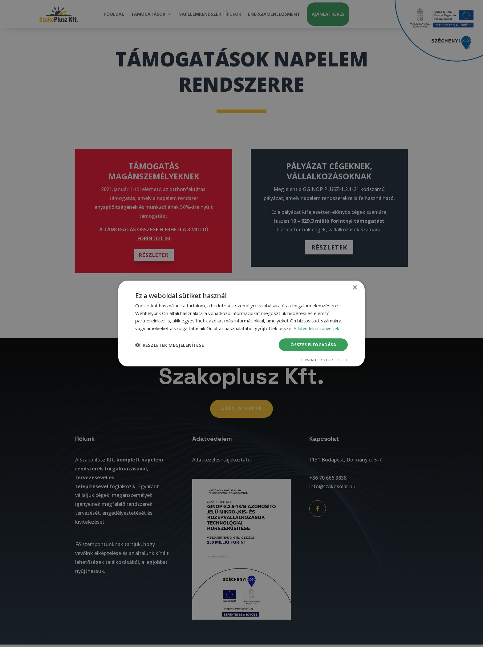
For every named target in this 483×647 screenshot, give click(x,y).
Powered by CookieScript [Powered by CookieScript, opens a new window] (324, 360)
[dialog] (241, 323)
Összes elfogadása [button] (312, 344)
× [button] (354, 287)
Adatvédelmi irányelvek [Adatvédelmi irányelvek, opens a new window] (318, 328)
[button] (169, 345)
